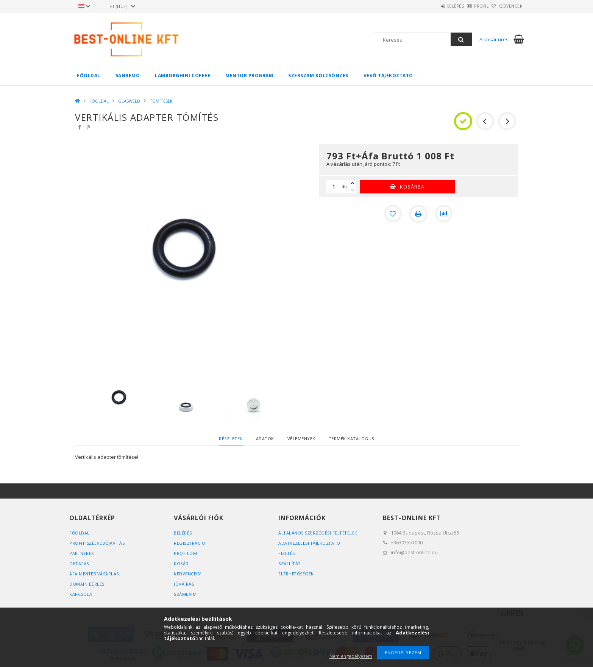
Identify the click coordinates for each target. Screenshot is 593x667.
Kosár (181, 563)
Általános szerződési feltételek (318, 533)
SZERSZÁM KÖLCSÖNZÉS (318, 75)
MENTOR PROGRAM (249, 75)
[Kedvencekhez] (393, 214)
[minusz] (352, 190)
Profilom (185, 553)
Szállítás (289, 563)
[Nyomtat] (418, 214)
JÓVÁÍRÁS (184, 584)
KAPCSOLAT (82, 594)
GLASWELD (129, 101)
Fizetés (286, 553)
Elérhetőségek (296, 574)
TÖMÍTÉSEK (161, 101)
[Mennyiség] (334, 186)
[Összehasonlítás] (444, 214)
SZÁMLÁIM (185, 594)
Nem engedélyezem (350, 656)
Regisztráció (190, 543)
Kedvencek (506, 6)
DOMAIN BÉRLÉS (87, 584)
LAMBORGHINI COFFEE (182, 75)
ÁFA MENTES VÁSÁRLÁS (94, 574)
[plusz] (352, 183)
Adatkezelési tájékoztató (310, 543)
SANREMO (127, 75)
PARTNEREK (82, 553)
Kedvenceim (187, 574)
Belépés (434, 6)
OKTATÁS (79, 563)
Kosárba (412, 186)
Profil (469, 6)
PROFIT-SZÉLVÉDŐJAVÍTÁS (97, 543)
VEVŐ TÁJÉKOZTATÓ (388, 75)
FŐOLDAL (88, 75)
